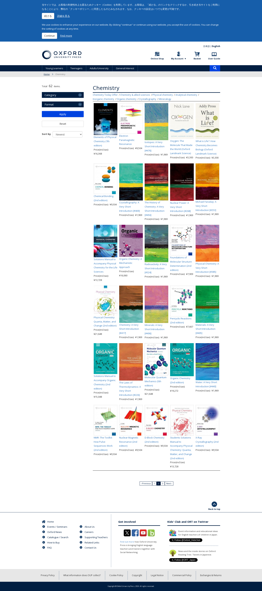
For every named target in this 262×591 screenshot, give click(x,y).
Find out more (127, 541)
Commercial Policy (181, 575)
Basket (197, 58)
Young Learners (54, 68)
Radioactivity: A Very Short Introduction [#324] (156, 268)
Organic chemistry (126, 99)
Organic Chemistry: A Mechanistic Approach (130, 263)
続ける (48, 16)
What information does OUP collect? (82, 575)
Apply (62, 114)
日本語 (206, 46)
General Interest (125, 68)
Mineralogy (165, 99)
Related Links (92, 542)
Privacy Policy (48, 575)
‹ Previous (146, 483)
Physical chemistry (162, 94)
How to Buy (53, 542)
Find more (66, 35)
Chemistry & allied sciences (135, 94)
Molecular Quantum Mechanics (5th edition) (155, 381)
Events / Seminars (57, 526)
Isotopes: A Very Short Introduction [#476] (154, 146)
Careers (89, 532)
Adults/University (99, 68)
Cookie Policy (116, 575)
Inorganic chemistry (103, 99)
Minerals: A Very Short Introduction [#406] (154, 329)
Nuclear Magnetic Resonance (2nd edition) (128, 442)
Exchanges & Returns (210, 575)
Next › (169, 483)
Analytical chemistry (186, 94)
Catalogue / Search (57, 537)
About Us (90, 526)
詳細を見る (63, 16)
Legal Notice (157, 575)
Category (50, 95)
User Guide (214, 58)
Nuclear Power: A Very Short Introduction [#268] (180, 207)
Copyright (137, 575)
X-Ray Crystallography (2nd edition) (207, 442)
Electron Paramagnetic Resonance (126, 140)
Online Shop (157, 58)
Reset (62, 123)
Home (47, 74)
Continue (49, 35)
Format (49, 104)
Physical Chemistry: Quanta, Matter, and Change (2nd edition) (105, 321)
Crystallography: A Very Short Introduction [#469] (129, 206)
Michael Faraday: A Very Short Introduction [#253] (206, 206)
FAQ (49, 547)
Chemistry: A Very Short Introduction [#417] (129, 329)
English (216, 46)
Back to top (214, 509)
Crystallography (147, 99)
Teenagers (76, 68)
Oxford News (54, 532)
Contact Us (90, 547)
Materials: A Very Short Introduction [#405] (205, 329)
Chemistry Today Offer (105, 94)
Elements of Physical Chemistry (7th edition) (105, 141)
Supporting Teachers (96, 537)
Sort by (46, 134)
